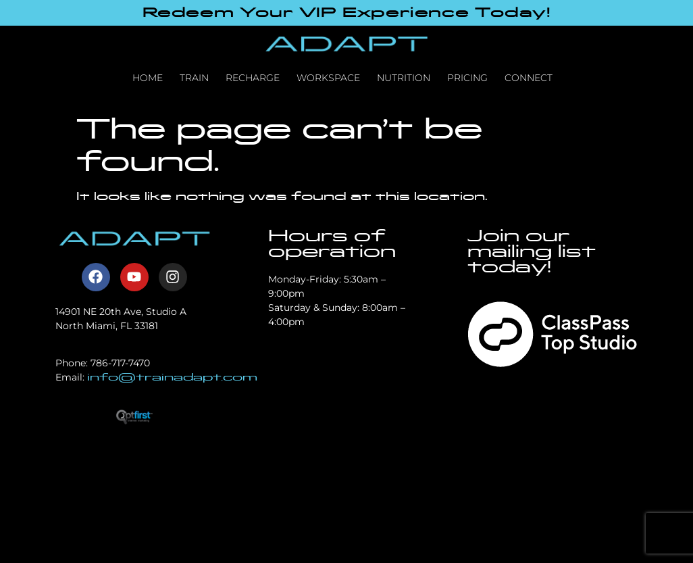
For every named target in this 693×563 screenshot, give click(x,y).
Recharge (253, 78)
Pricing (467, 78)
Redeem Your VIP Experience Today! (347, 12)
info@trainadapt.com (172, 377)
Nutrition (403, 78)
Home (147, 78)
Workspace (328, 78)
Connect (529, 78)
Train (194, 78)
